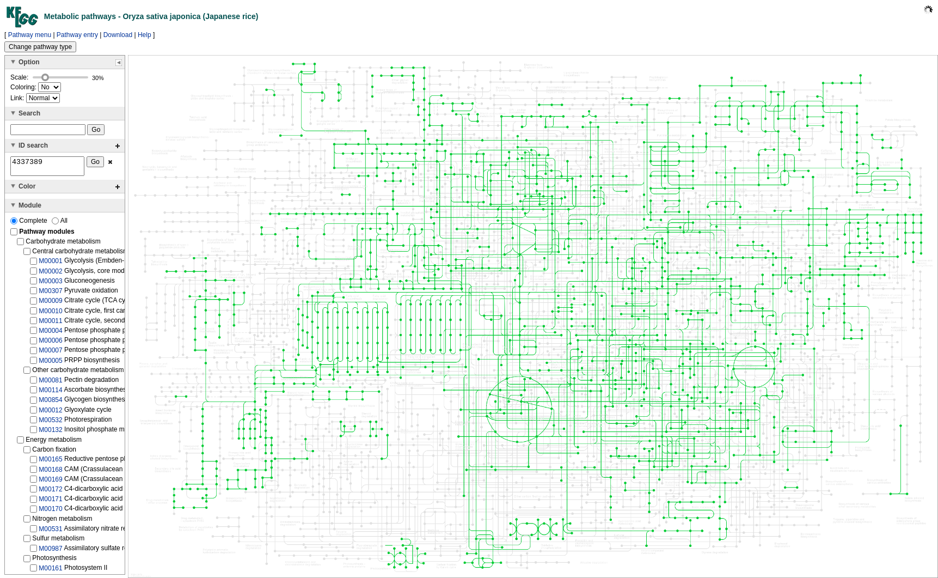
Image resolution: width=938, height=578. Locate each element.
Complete (29, 224)
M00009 (50, 304)
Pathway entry (77, 35)
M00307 (50, 294)
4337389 (47, 167)
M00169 (50, 482)
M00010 (50, 314)
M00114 (50, 393)
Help (144, 35)
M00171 (50, 502)
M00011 (50, 324)
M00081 (50, 383)
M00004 (50, 334)
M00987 (50, 552)
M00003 (50, 284)
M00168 (50, 472)
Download (117, 35)
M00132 (50, 433)
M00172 (50, 492)
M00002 (50, 274)
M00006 (50, 344)
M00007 (50, 353)
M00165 (50, 462)
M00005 (50, 364)
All (60, 224)
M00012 (50, 413)
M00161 (50, 571)
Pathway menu (29, 35)
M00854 (50, 403)
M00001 (50, 264)
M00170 (50, 512)
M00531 (50, 532)
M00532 (50, 423)
